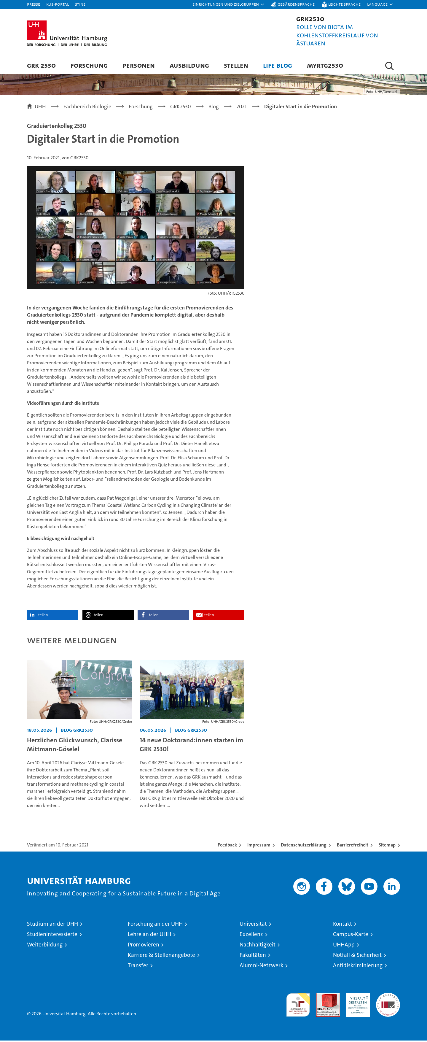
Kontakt (342, 925)
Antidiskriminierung (358, 966)
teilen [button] (43, 616)
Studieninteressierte (52, 935)
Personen (138, 65)
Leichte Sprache (344, 4)
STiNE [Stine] (80, 4)
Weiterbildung (45, 946)
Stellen (236, 65)
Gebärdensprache (296, 4)
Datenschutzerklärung (303, 846)
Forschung (89, 65)
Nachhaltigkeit (257, 946)
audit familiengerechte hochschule (298, 1003)
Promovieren (143, 946)
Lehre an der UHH (149, 935)
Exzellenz (251, 935)
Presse (33, 4)
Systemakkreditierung (388, 997)
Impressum (258, 846)
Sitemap (387, 846)
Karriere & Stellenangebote (161, 956)
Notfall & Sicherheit (357, 956)
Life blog (277, 65)
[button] (228, 4)
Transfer (138, 966)
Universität (253, 925)
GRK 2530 (41, 65)
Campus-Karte (350, 935)
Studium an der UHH (52, 925)
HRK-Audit (356, 997)
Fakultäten (253, 956)
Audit (321, 997)
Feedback (227, 846)
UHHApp (344, 946)
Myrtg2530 (325, 65)
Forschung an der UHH (155, 925)
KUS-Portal (57, 4)
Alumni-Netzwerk (261, 966)
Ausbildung (189, 65)
